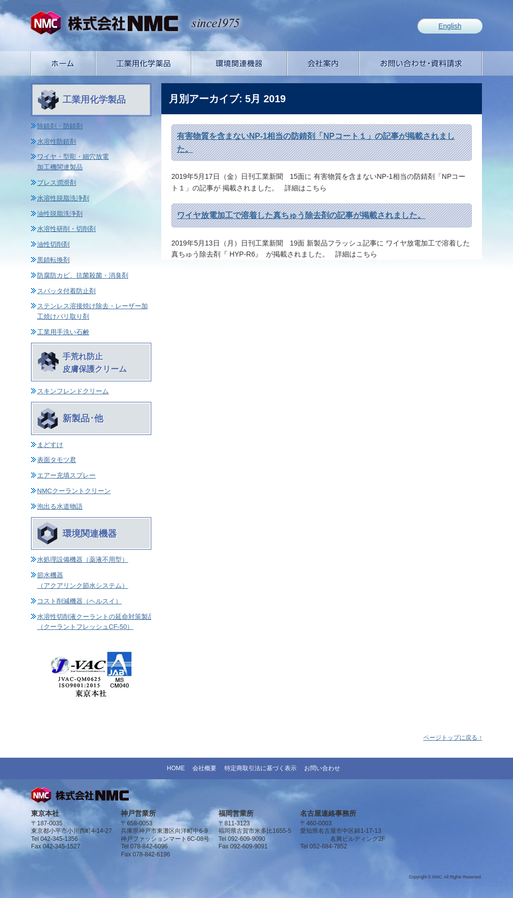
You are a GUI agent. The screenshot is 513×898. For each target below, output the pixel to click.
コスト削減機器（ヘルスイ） (79, 601)
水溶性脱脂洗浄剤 (63, 198)
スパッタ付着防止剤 (66, 291)
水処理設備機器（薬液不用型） (82, 559)
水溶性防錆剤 (56, 141)
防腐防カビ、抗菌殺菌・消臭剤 (82, 275)
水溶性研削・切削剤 (66, 229)
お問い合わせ (322, 768)
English (449, 26)
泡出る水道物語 (60, 506)
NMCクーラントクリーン (74, 491)
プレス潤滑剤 (56, 182)
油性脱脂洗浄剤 (60, 213)
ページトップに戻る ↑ (452, 737)
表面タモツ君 (56, 460)
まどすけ (50, 444)
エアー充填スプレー (66, 475)
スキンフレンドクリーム (73, 391)
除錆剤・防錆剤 (60, 126)
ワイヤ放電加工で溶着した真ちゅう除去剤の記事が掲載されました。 (301, 215)
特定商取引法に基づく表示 (260, 768)
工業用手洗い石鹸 (63, 332)
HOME (176, 768)
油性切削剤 (53, 244)
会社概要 (204, 768)
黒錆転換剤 (53, 260)
